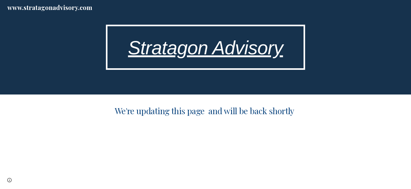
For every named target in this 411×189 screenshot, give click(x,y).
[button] (9, 180)
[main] (205, 47)
